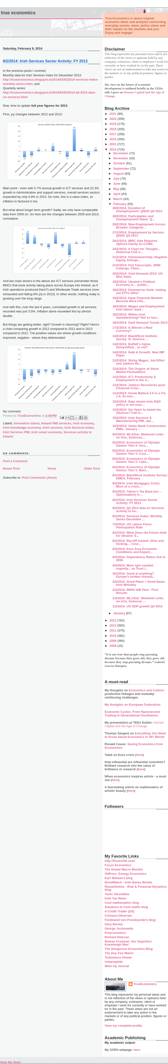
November (121, 158)
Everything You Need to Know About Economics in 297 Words (135, 735)
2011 (113, 630)
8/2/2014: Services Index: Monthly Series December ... (137, 517)
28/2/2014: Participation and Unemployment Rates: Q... (133, 217)
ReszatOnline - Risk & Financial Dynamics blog (136, 888)
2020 (113, 119)
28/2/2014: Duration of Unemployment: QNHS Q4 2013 (137, 209)
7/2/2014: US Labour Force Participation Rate (131, 525)
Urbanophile (114, 962)
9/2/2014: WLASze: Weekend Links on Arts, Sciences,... (137, 435)
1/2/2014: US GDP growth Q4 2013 (137, 606)
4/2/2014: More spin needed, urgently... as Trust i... (133, 567)
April (117, 194)
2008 (113, 646)
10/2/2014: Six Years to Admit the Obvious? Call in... (136, 411)
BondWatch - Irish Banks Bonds (128, 882)
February (120, 204)
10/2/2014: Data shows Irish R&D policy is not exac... (136, 403)
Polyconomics (115, 933)
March (118, 199)
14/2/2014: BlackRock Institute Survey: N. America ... (134, 337)
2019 (113, 124)
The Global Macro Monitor (124, 869)
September (121, 168)
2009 (113, 641)
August (119, 173)
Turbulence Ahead (118, 957)
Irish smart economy (46, 432)
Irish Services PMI (16, 432)
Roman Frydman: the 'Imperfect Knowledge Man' (128, 943)
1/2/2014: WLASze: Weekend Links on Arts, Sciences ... (137, 599)
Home (52, 468)
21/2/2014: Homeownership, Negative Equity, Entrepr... (139, 258)
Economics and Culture (146, 690)
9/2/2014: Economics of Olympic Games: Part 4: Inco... (136, 444)
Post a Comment (15, 461)
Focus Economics (118, 865)
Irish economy (83, 423)
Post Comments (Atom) (39, 477)
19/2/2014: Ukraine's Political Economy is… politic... (133, 283)
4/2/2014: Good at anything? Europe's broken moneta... (133, 575)
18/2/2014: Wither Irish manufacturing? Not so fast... (135, 316)
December (121, 153)
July (116, 178)
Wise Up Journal (117, 966)
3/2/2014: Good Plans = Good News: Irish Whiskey (138, 583)
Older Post (92, 468)
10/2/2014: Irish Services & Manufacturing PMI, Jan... (133, 419)
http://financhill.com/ (120, 861)
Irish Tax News (115, 898)
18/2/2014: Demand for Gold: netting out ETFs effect (139, 291)
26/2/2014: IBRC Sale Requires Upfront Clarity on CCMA (134, 242)
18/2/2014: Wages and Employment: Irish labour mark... (138, 308)
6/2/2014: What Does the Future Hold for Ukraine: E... (139, 534)
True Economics (18, 12)
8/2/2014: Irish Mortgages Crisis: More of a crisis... (136, 485)
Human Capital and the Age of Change (134, 724)
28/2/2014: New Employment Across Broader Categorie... (138, 225)
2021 (113, 114)
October (119, 163)
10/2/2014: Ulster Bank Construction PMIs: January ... (139, 427)
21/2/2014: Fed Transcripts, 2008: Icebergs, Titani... (136, 266)
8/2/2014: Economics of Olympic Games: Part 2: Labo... (136, 460)
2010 (113, 635)
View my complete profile (123, 1025)
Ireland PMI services (56, 423)
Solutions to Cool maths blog (126, 907)
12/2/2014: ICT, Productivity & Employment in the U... (134, 378)
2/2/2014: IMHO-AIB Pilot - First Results (135, 591)
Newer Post (11, 468)
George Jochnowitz (119, 928)
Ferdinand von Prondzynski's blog (130, 920)
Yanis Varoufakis (117, 894)
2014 (113, 149)
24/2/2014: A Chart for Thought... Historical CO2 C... (136, 250)
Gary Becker (114, 924)
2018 (113, 129)
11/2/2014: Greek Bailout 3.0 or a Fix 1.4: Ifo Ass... (139, 394)
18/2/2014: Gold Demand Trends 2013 (139, 322)
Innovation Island (27, 423)
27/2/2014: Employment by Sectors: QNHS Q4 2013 (138, 234)
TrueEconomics (145, 984)
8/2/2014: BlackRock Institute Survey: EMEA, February (140, 476)
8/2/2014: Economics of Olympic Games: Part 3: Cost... (136, 452)
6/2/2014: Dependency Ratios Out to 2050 (138, 558)
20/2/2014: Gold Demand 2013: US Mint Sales (137, 275)
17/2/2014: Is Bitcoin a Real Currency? (132, 329)
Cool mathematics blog (122, 902)
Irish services (53, 427)
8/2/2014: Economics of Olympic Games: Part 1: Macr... (136, 468)
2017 (113, 134)
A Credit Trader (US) (119, 911)
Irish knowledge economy (22, 427)
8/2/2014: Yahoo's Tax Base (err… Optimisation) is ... (137, 493)
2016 (113, 139)
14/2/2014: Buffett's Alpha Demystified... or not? (131, 345)
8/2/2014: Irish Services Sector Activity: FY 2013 (134, 501)
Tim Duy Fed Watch (119, 953)
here (139, 755)
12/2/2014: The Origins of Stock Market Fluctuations (135, 370)
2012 (113, 625)
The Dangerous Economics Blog (129, 949)
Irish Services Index (79, 427)
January (119, 613)
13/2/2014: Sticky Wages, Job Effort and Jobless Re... (138, 362)
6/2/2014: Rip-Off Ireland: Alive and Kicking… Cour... (138, 542)
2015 (113, 144)
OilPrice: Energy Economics (125, 874)
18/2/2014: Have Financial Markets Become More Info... (137, 299)
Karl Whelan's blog (119, 878)
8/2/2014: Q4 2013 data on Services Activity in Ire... (138, 509)
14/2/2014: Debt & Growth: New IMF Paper (138, 353)
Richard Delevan (117, 937)
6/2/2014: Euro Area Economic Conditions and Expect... (134, 550)
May (116, 189)
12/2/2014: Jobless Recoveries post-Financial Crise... (139, 386)
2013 (113, 620)
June (117, 183)
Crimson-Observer (118, 915)
